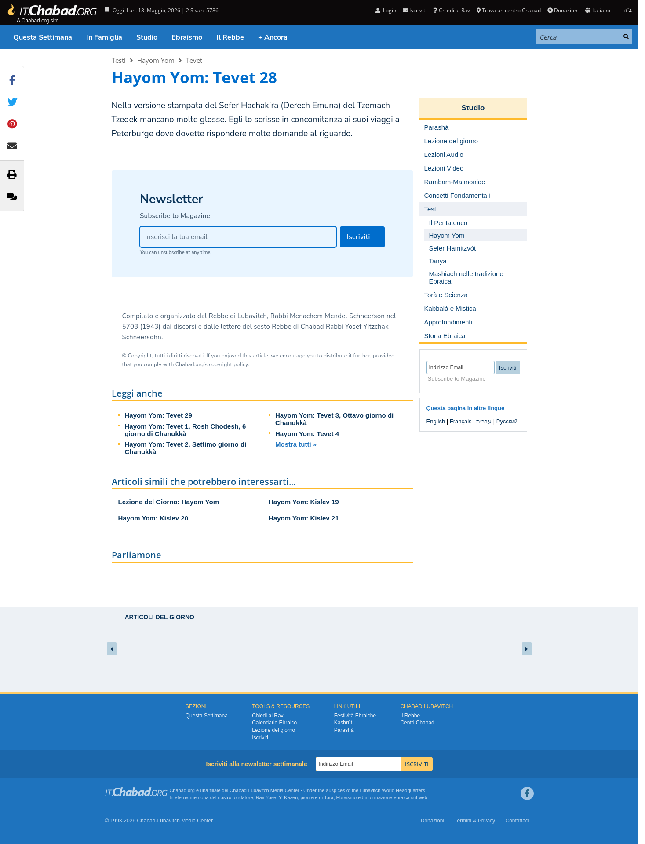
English (435, 421)
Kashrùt (343, 723)
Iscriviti (414, 10)
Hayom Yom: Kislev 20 (153, 518)
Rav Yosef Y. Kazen (277, 797)
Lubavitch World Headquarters (392, 790)
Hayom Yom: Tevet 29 (158, 415)
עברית (484, 421)
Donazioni (563, 10)
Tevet (194, 60)
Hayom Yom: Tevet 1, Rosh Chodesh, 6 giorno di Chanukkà (185, 429)
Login (385, 10)
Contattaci (517, 821)
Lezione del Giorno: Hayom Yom (168, 502)
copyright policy (228, 364)
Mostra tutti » (296, 444)
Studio (146, 37)
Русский (506, 421)
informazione (378, 797)
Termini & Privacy (474, 821)
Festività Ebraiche (355, 716)
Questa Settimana (42, 37)
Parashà (344, 730)
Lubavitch (258, 790)
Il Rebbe (230, 37)
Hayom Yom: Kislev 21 (304, 518)
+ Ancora (273, 37)
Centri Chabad (417, 723)
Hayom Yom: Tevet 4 (307, 433)
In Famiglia (104, 37)
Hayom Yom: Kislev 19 (304, 502)
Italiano (597, 10)
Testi (119, 60)
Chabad (238, 790)
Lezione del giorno (273, 730)
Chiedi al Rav (451, 10)
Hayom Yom (156, 60)
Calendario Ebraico (274, 723)
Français (461, 421)
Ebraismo (186, 37)
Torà (328, 797)
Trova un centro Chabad (509, 10)
